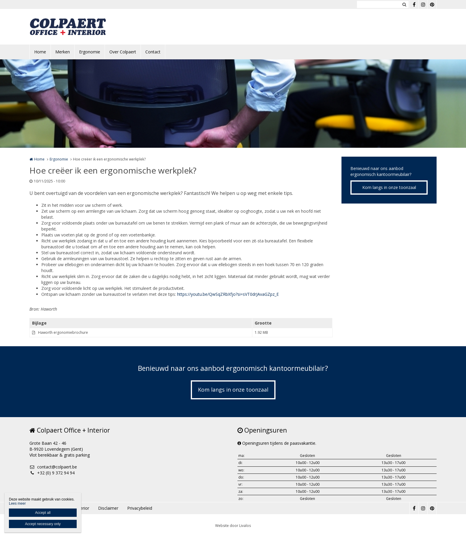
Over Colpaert (122, 52)
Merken (62, 52)
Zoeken (404, 4)
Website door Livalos (233, 525)
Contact (152, 52)
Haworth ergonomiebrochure (63, 332)
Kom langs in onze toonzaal (389, 187)
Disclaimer (108, 508)
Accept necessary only (43, 524)
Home (40, 52)
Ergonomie (89, 52)
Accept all (43, 513)
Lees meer (17, 503)
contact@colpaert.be (53, 467)
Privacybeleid (139, 508)
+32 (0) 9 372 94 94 (52, 473)
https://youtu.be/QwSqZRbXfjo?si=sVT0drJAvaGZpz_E (228, 294)
